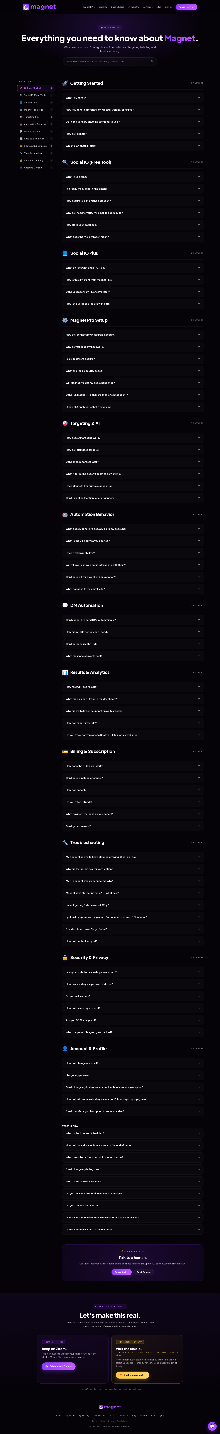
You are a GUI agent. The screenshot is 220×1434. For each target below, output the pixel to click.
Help (153, 1415)
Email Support (144, 1272)
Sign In (168, 7)
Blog (159, 7)
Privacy (103, 1421)
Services (148, 7)
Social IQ (103, 7)
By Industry (133, 7)
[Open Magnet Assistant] (212, 1426)
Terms (94, 1421)
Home (58, 1415)
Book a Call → (121, 1272)
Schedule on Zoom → (58, 1366)
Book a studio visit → (132, 1375)
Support (143, 1415)
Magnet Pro (89, 7)
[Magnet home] (39, 7)
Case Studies (117, 7)
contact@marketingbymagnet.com (123, 1389)
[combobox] (110, 61)
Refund (111, 1421)
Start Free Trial (186, 7)
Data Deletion (122, 1421)
